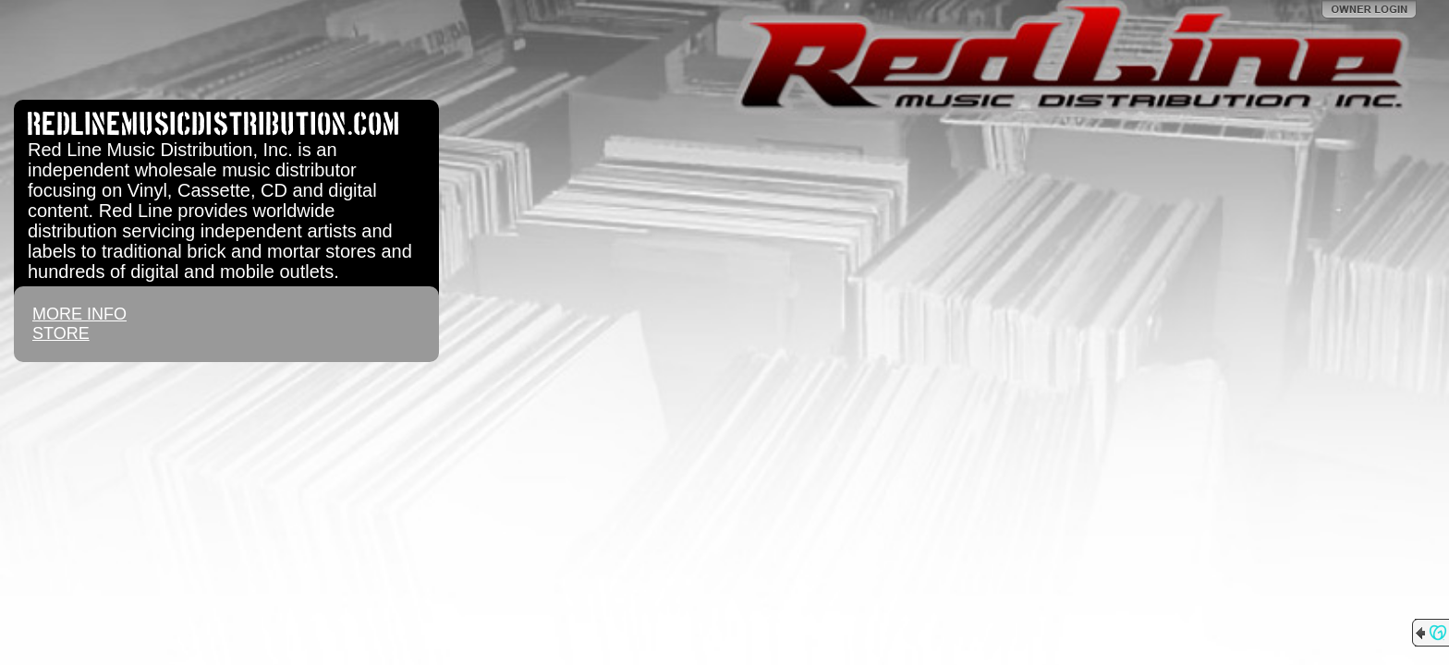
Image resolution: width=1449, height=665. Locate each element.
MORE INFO (79, 314)
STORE (61, 333)
